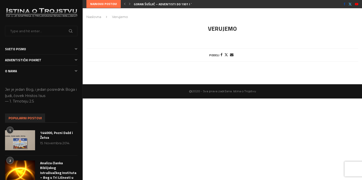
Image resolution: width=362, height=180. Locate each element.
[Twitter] (350, 4)
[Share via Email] (231, 54)
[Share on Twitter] (226, 54)
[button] (125, 4)
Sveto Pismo (41, 49)
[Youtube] (356, 4)
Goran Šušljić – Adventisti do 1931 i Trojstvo (169, 4)
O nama (41, 71)
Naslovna (93, 17)
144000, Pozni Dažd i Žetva (56, 135)
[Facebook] (344, 4)
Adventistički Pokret (41, 60)
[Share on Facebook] (221, 54)
